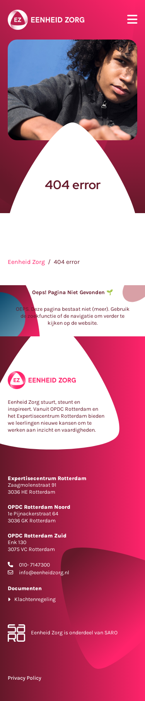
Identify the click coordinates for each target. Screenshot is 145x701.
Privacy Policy (24, 678)
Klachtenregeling (35, 599)
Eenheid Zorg (26, 261)
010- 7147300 (34, 564)
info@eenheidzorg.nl (44, 572)
